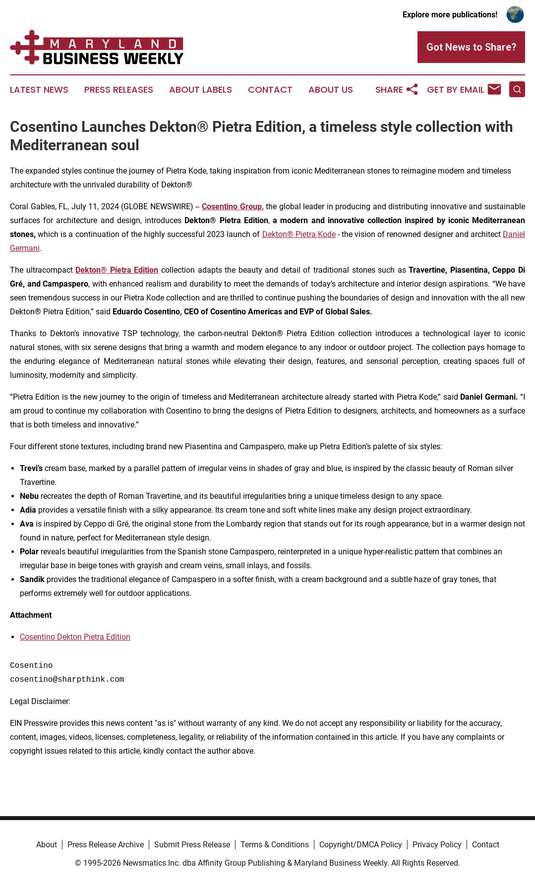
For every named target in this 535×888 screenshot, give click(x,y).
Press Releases (118, 89)
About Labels (200, 89)
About (46, 844)
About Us (330, 89)
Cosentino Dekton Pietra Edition (75, 637)
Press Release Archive (105, 844)
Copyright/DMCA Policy (360, 844)
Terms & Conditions (274, 844)
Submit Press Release (192, 844)
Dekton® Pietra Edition (116, 270)
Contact (270, 89)
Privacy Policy (437, 844)
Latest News (39, 89)
